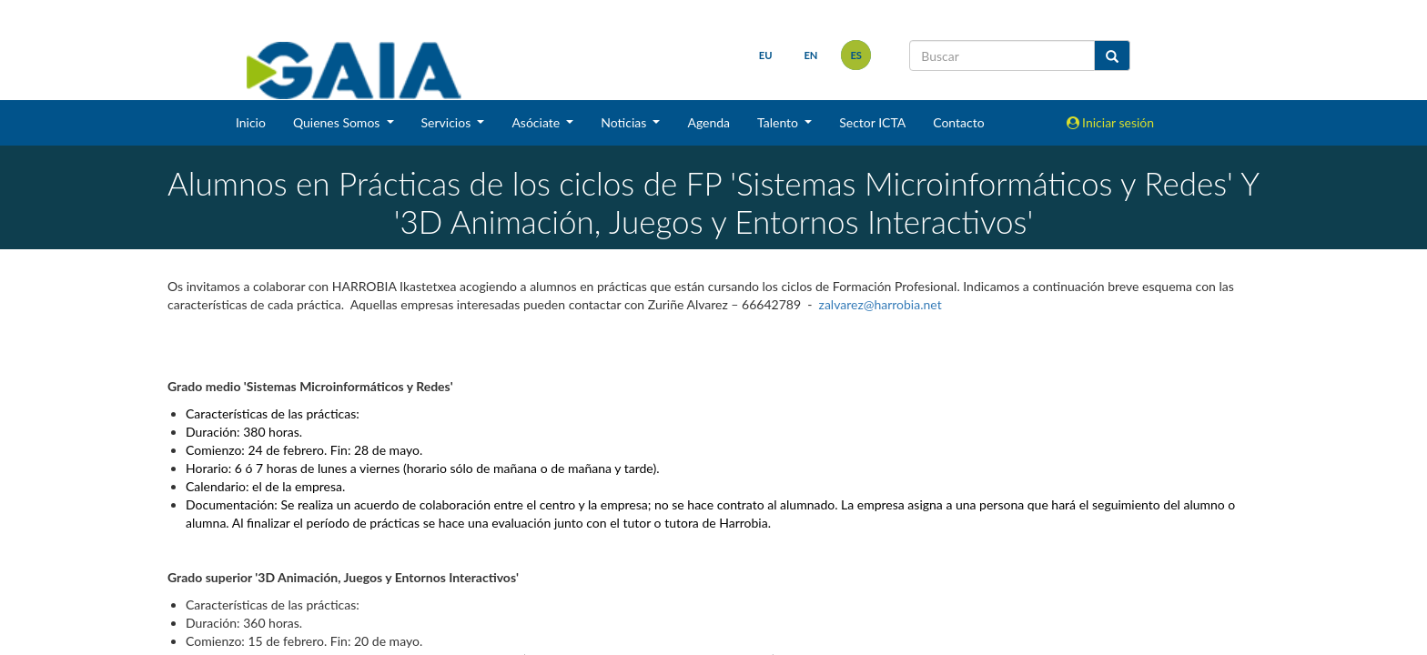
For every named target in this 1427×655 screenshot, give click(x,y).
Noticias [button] (625, 122)
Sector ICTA (872, 122)
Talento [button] (779, 122)
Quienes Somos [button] (338, 122)
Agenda (708, 122)
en (810, 55)
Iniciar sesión (1111, 122)
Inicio (251, 122)
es (856, 55)
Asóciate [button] (536, 122)
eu (766, 55)
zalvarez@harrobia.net (880, 304)
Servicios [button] (447, 122)
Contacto (958, 122)
